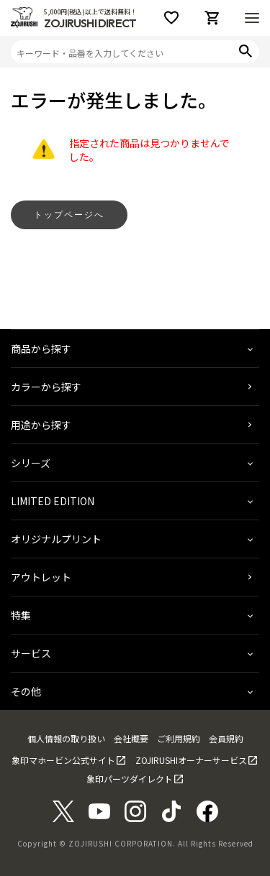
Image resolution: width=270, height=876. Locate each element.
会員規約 (226, 738)
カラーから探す (46, 386)
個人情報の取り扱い (66, 738)
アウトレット (41, 577)
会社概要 (131, 738)
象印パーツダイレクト (129, 779)
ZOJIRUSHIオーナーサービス (191, 760)
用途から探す (41, 425)
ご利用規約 (178, 738)
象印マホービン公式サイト (63, 760)
